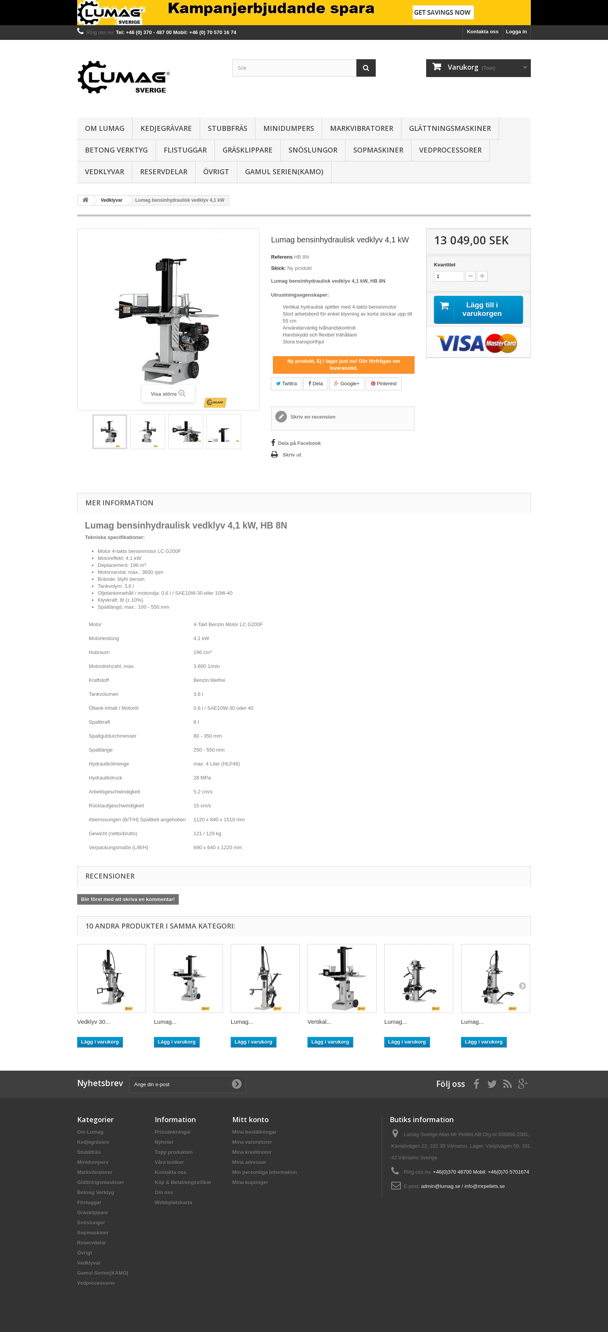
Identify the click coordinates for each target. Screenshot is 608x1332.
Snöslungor (312, 149)
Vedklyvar (104, 171)
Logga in (516, 31)
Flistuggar (185, 149)
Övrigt (216, 171)
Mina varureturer (252, 1142)
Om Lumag (104, 128)
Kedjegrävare (166, 128)
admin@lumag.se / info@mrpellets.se (463, 1186)
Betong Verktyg (116, 149)
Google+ (346, 383)
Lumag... (165, 1021)
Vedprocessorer (450, 149)
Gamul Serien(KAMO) (284, 171)
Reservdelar (163, 171)
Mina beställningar (254, 1132)
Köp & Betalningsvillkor (183, 1182)
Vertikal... (319, 1021)
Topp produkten (174, 1152)
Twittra (286, 383)
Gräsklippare (248, 149)
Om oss (164, 1192)
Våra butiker (169, 1162)
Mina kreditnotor (252, 1152)
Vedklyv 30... (93, 1021)
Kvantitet (445, 265)
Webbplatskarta (173, 1202)
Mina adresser (249, 1162)
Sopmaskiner (378, 149)
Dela (315, 383)
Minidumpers (288, 128)
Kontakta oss (483, 31)
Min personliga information (264, 1172)
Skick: (278, 268)
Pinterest (384, 383)
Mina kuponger (250, 1182)
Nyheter (164, 1142)
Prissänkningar (173, 1132)
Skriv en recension (312, 417)
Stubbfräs (227, 128)
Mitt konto (250, 1119)
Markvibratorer (361, 128)
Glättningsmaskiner (450, 128)
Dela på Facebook (299, 443)
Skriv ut (292, 455)
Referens (282, 257)
